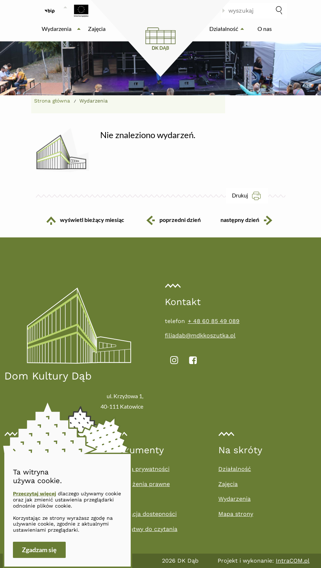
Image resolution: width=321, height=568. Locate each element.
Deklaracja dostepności (144, 513)
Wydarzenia (234, 498)
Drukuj (250, 195)
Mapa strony (235, 513)
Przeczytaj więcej (34, 493)
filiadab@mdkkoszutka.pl (200, 335)
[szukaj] (279, 11)
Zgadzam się (39, 550)
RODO (119, 498)
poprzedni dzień (173, 220)
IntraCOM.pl (293, 560)
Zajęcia (228, 484)
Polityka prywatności (140, 468)
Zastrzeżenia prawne (140, 484)
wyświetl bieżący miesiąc (80, 220)
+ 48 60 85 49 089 (213, 321)
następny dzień (252, 220)
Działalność (234, 468)
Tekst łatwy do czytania (144, 529)
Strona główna (52, 101)
